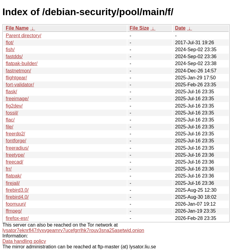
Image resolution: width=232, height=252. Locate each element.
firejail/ (13, 183)
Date (180, 28)
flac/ (10, 119)
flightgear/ (16, 77)
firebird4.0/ (17, 197)
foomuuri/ (16, 204)
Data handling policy (24, 241)
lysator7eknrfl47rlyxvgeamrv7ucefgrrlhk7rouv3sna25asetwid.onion (73, 230)
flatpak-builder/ (22, 63)
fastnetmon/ (18, 70)
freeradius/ (17, 148)
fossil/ (12, 112)
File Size (139, 28)
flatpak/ (13, 175)
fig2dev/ (14, 105)
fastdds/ (14, 56)
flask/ (11, 91)
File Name (17, 28)
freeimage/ (17, 98)
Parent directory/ (23, 35)
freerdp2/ (15, 133)
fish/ (10, 49)
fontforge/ (16, 140)
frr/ (9, 168)
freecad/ (14, 161)
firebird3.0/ (17, 190)
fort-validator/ (20, 84)
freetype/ (15, 155)
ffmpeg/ (14, 211)
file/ (9, 126)
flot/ (10, 42)
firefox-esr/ (17, 218)
